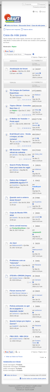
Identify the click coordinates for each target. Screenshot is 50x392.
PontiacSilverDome (19, 228)
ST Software (26, 388)
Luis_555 (18, 141)
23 (26, 146)
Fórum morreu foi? (17, 291)
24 (28, 146)
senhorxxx (15, 313)
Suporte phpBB (29, 389)
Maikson (37, 95)
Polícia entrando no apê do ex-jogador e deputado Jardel (20, 308)
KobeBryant (37, 186)
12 (30, 159)
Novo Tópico (9, 51)
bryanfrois (15, 185)
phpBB (18, 386)
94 (28, 115)
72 (26, 99)
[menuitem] (35, 11)
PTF (33, 388)
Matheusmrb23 (17, 245)
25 (30, 146)
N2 (36, 138)
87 (23, 128)
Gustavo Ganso (17, 278)
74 (30, 99)
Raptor (14, 46)
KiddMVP (15, 326)
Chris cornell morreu (18, 226)
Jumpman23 (37, 232)
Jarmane (38, 280)
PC (13, 124)
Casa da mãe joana (14, 35)
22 (24, 146)
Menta (14, 71)
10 (26, 159)
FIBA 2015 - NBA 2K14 (19, 336)
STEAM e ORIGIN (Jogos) (20, 276)
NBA (20, 73)
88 (24, 128)
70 (23, 99)
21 (23, 146)
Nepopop (38, 265)
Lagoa (37, 73)
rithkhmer (15, 170)
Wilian (37, 110)
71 (24, 99)
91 (23, 115)
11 (28, 159)
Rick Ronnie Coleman (19, 293)
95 (30, 115)
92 (24, 115)
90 (28, 128)
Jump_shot (38, 154)
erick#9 (14, 202)
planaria (14, 155)
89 (26, 128)
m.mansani (38, 295)
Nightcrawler (19, 95)
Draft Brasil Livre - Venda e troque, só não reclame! (20, 136)
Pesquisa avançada (39, 7)
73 (28, 99)
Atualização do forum (19, 69)
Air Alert (13, 243)
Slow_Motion (16, 265)
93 (26, 115)
